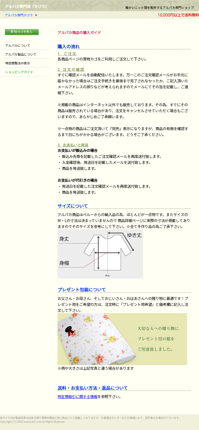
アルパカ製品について (20, 54)
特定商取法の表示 (17, 63)
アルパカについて (17, 45)
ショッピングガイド (19, 72)
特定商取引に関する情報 (77, 396)
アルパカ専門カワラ (19, 15)
